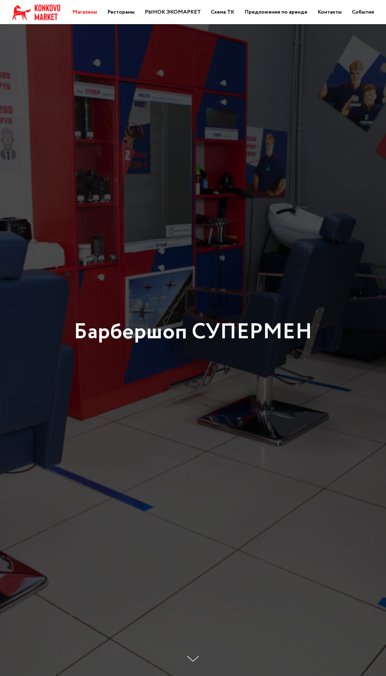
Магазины (84, 12)
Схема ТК (222, 12)
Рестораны (120, 12)
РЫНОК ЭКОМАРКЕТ (173, 12)
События (363, 12)
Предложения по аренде (276, 12)
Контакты (330, 12)
